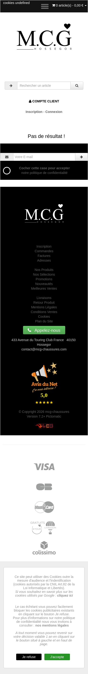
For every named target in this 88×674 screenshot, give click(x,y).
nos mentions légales (52, 625)
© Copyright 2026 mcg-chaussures (44, 412)
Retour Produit (43, 302)
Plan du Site (44, 321)
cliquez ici (65, 595)
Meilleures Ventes (44, 288)
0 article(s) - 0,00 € (69, 5)
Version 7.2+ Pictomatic (44, 416)
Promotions (44, 279)
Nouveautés (44, 284)
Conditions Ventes (44, 312)
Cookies (44, 316)
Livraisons (44, 298)
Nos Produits (43, 270)
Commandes (44, 251)
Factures (44, 256)
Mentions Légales (44, 307)
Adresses (44, 260)
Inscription (44, 246)
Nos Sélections (44, 274)
